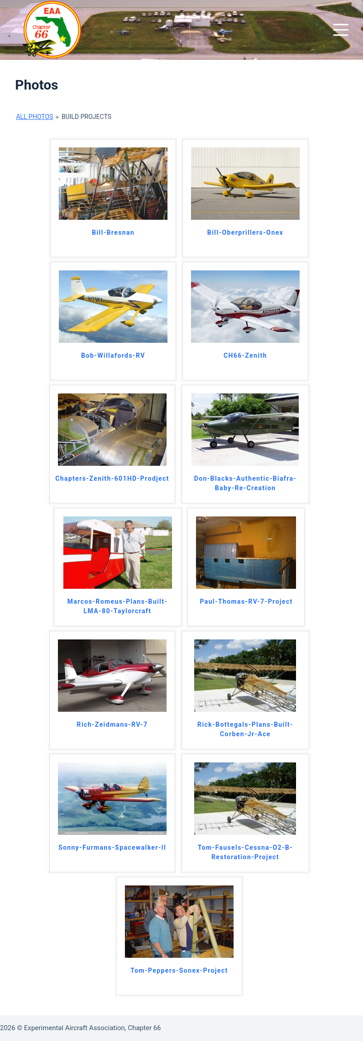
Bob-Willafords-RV (113, 355)
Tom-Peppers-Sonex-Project (179, 970)
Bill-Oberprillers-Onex (245, 232)
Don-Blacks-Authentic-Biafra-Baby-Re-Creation (245, 483)
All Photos (34, 116)
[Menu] (341, 30)
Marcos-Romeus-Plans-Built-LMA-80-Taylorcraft (117, 606)
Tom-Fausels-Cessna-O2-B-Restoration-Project (245, 852)
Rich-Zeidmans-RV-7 (112, 724)
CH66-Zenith (245, 355)
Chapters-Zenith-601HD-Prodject (112, 478)
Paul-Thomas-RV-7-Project (246, 601)
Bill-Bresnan (113, 232)
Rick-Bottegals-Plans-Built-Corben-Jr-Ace (245, 729)
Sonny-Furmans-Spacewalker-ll (112, 847)
